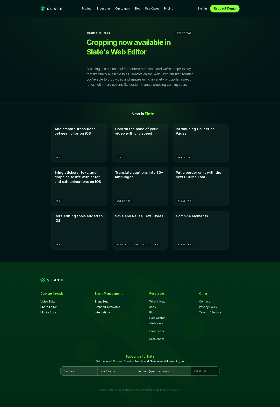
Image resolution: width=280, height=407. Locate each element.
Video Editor (48, 301)
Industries (104, 8)
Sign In (202, 8)
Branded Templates (107, 307)
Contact (204, 301)
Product (87, 8)
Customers (122, 8)
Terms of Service (210, 312)
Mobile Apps (48, 312)
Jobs (152, 307)
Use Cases (152, 8)
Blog (137, 8)
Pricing (168, 8)
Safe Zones (157, 338)
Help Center (157, 317)
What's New (157, 301)
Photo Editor (48, 307)
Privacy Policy (208, 307)
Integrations (102, 312)
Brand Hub (101, 301)
